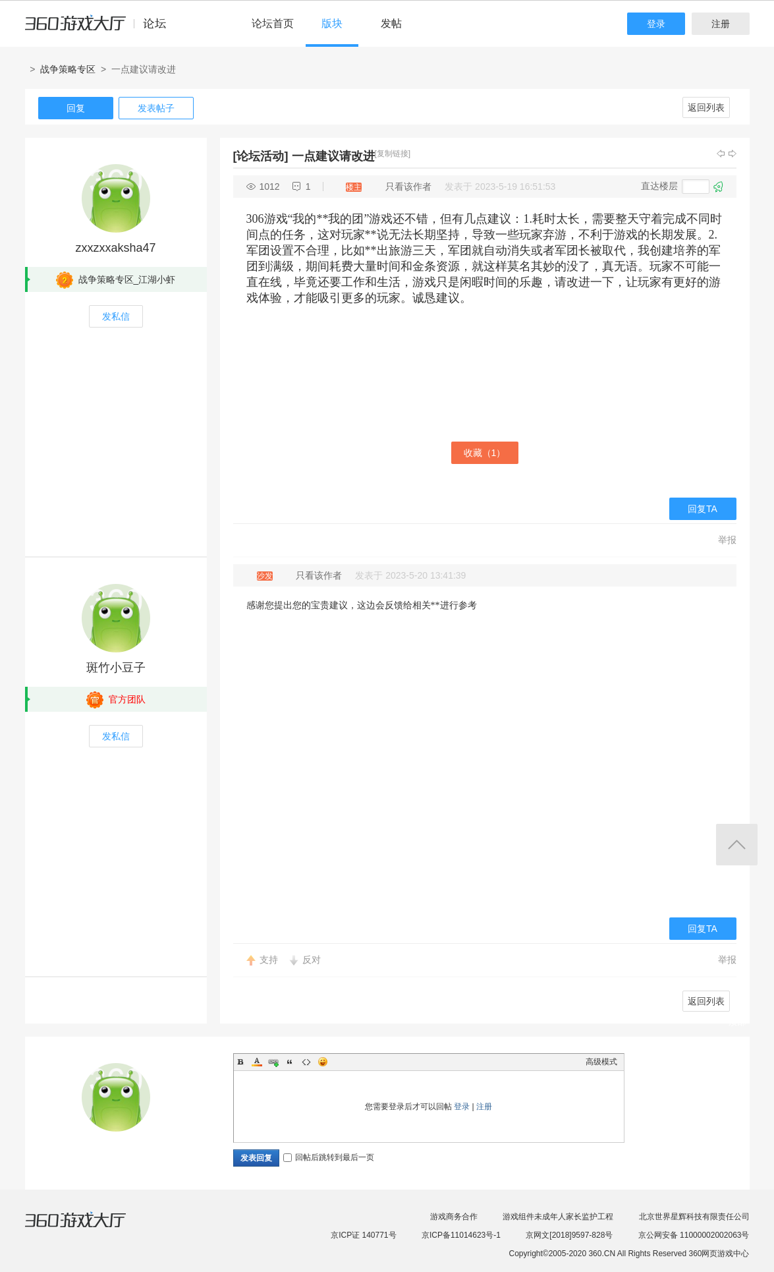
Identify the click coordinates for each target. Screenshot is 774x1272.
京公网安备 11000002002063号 (694, 1235)
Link (273, 1061)
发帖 (391, 23)
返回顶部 (737, 844)
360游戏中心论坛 (101, 28)
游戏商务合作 (454, 1216)
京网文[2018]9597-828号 (569, 1235)
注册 (720, 23)
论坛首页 (273, 23)
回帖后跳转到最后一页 (328, 1157)
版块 (332, 23)
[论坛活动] (261, 156)
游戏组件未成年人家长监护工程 (558, 1216)
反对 (311, 959)
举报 (727, 540)
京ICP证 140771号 (363, 1235)
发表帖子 (156, 108)
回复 (76, 108)
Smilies (322, 1061)
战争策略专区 (68, 69)
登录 (656, 23)
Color (256, 1061)
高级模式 (601, 1061)
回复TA (702, 509)
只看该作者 (408, 186)
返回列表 (706, 107)
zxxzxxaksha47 (115, 247)
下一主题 (732, 154)
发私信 (116, 316)
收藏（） (485, 453)
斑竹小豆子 (116, 667)
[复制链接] (393, 153)
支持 (269, 959)
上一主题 (721, 154)
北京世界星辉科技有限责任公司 (694, 1216)
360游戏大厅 (89, 1227)
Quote (289, 1061)
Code (306, 1061)
